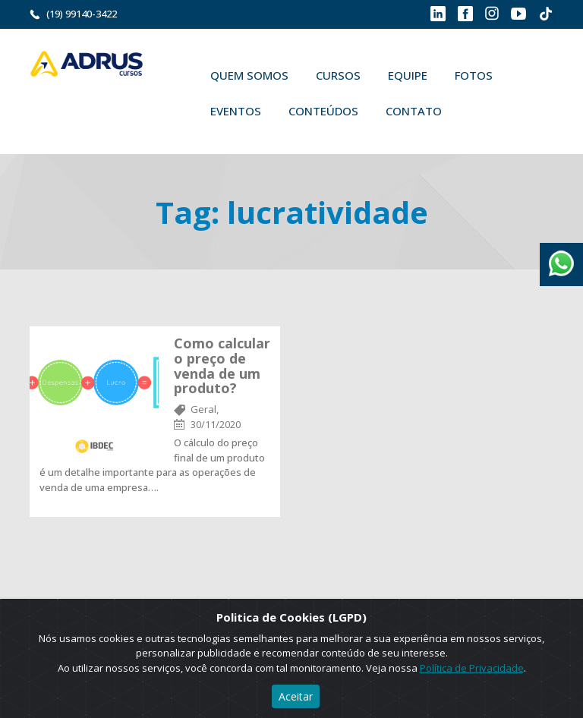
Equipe (407, 75)
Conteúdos (323, 110)
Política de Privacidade (472, 668)
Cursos (338, 75)
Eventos (235, 110)
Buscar (477, 111)
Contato (414, 110)
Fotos (474, 75)
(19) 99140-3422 (81, 13)
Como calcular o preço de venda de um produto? (222, 365)
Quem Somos (249, 75)
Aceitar (296, 696)
